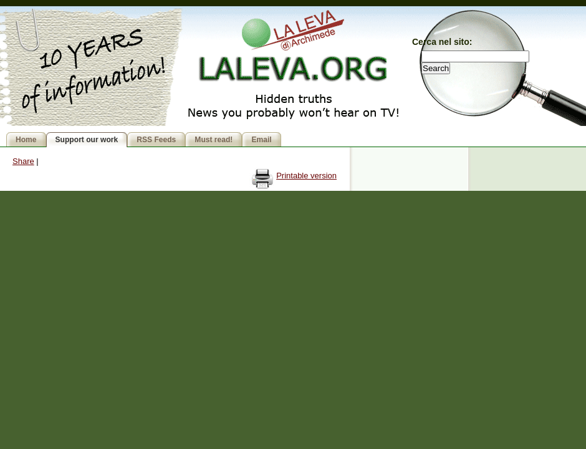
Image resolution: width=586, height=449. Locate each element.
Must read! (214, 139)
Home (26, 139)
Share (23, 161)
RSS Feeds (156, 139)
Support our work (86, 139)
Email (261, 139)
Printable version (306, 175)
